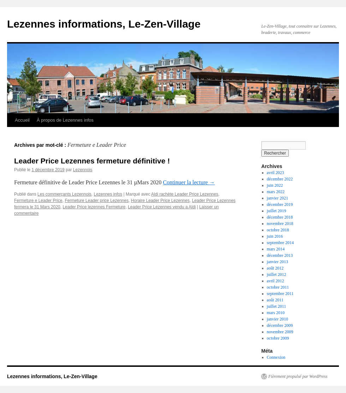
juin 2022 (275, 185)
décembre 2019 (280, 204)
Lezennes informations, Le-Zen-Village (104, 24)
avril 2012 (275, 280)
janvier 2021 (277, 198)
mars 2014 (276, 249)
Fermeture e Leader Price (38, 200)
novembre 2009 (280, 331)
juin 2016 (275, 236)
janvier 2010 (277, 319)
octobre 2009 (278, 338)
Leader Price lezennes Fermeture (93, 206)
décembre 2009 (280, 325)
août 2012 (275, 268)
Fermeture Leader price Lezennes (97, 200)
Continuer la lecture (189, 182)
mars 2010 (276, 312)
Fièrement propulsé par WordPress (297, 376)
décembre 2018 (280, 217)
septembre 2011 (280, 293)
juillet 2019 (276, 210)
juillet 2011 (276, 306)
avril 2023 (275, 172)
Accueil (22, 120)
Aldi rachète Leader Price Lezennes (184, 194)
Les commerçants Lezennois (64, 194)
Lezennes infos (108, 194)
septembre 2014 (280, 242)
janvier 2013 (277, 261)
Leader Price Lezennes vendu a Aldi (162, 206)
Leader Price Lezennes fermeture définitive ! (92, 161)
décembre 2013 (280, 255)
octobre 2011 (278, 287)
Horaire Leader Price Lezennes (160, 200)
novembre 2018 (280, 223)
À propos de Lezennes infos (65, 120)
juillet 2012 (276, 274)
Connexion (276, 357)
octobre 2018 (278, 229)
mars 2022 (276, 191)
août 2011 (275, 299)
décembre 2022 (280, 179)
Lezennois (83, 169)
